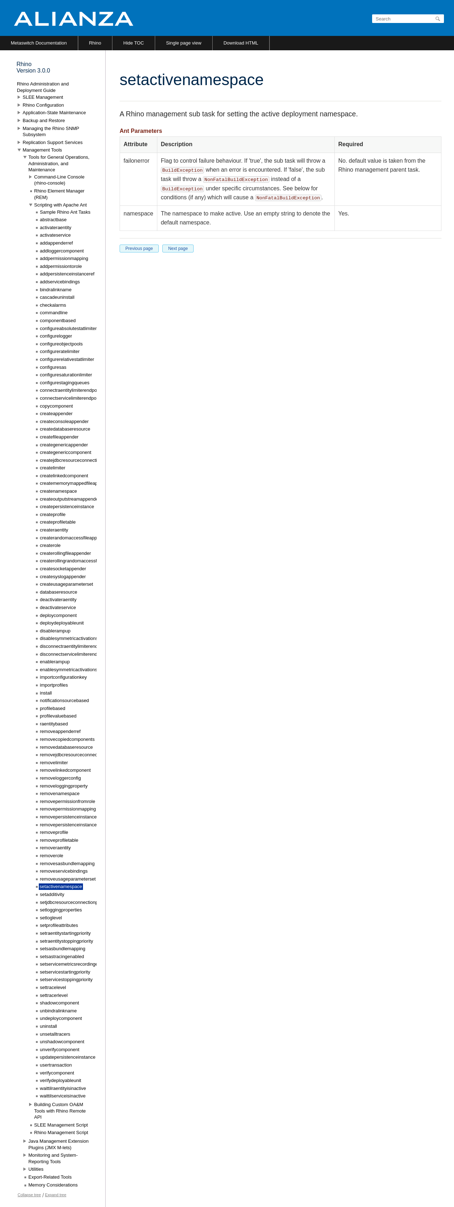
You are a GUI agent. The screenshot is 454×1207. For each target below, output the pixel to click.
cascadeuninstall (57, 297)
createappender (56, 413)
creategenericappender (64, 444)
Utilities (35, 1169)
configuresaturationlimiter (66, 374)
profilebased (52, 708)
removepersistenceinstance (68, 817)
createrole (50, 545)
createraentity (54, 530)
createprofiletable (58, 522)
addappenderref (56, 243)
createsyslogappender (63, 576)
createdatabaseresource (65, 429)
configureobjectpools (61, 344)
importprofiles (54, 685)
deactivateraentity (58, 599)
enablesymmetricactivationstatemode (78, 669)
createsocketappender (63, 568)
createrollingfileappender (65, 553)
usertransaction (56, 1065)
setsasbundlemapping (62, 948)
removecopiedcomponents (67, 739)
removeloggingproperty (64, 786)
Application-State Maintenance (54, 112)
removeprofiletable (59, 840)
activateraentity (55, 227)
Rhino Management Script (61, 1132)
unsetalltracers (55, 1034)
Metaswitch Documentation (39, 43)
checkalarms (53, 305)
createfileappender (59, 437)
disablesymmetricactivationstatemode (78, 638)
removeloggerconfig (60, 778)
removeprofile (54, 832)
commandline (54, 312)
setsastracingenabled (62, 956)
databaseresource (58, 592)
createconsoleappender (64, 421)
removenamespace (60, 793)
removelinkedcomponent (65, 770)
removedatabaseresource (66, 747)
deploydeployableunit (62, 623)
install (46, 693)
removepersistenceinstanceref (71, 824)
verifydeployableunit (60, 1080)
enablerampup (55, 661)
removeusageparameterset (68, 879)
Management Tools (42, 150)
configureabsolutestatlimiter (68, 328)
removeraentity (55, 847)
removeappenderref (60, 731)
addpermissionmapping (64, 258)
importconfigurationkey (63, 677)
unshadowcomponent (62, 1041)
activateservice (55, 235)
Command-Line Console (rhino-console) (59, 180)
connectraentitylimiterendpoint (71, 390)
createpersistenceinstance (67, 506)
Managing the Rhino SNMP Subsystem (51, 132)
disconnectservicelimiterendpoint (73, 654)
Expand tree (55, 1195)
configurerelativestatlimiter (67, 359)
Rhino (95, 43)
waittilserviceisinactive (62, 1096)
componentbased (58, 320)
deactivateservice (58, 607)
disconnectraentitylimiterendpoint (74, 646)
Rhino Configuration (43, 105)
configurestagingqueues (64, 382)
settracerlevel (54, 995)
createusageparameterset (66, 584)
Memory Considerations (53, 1185)
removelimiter (54, 762)
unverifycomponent (59, 1049)
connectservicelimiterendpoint (70, 398)
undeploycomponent (61, 1018)
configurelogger (56, 336)
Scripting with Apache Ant (60, 205)
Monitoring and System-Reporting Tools (53, 1158)
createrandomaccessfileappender (74, 537)
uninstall (48, 1026)
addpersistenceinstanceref (67, 274)
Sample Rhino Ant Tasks (65, 212)
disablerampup (55, 630)
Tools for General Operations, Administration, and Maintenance (58, 163)
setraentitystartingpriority (65, 933)
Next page (178, 248)
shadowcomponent (59, 1003)
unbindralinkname (58, 1010)
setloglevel (51, 917)
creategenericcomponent (65, 452)
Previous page (139, 248)
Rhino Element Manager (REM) (59, 194)
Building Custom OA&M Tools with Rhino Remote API (60, 1111)
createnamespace (58, 491)
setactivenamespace (61, 886)
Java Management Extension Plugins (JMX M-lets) (58, 1144)
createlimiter (52, 467)
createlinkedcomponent (64, 475)
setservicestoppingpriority (66, 979)
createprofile (53, 514)
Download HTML (240, 43)
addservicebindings (60, 281)
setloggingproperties (61, 910)
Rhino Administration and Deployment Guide (43, 87)
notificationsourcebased (64, 700)
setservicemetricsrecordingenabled (76, 964)
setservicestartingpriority (65, 972)
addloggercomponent (62, 251)
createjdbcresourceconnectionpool (75, 460)
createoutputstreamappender (70, 499)
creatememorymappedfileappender (76, 483)
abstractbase (53, 219)
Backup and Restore (44, 120)
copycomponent (56, 406)
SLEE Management (43, 97)
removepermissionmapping (68, 809)
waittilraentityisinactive (63, 1088)
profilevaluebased (58, 716)
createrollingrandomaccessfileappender (80, 560)
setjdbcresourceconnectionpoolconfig (78, 902)
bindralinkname (55, 289)
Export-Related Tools (49, 1177)
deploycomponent (58, 615)
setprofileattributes (59, 925)
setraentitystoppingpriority (66, 941)
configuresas (53, 367)
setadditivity (52, 894)
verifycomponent (57, 1073)
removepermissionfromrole (67, 801)
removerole (51, 855)
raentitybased (54, 723)
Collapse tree (29, 1195)
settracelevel (53, 987)
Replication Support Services (53, 142)
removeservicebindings (64, 871)
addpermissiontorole (61, 266)
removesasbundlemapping (67, 863)
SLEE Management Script (61, 1125)
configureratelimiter (60, 351)
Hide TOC (133, 43)
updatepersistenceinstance (68, 1057)
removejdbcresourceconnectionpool (77, 754)
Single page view (183, 43)
